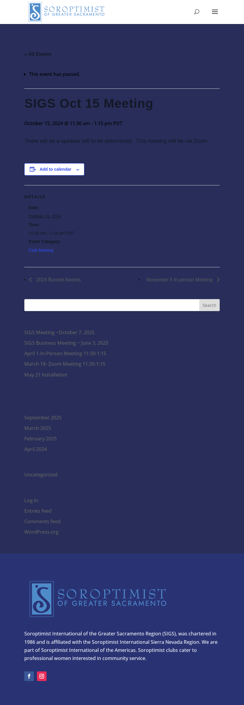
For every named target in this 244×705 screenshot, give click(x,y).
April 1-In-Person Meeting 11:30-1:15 (65, 353)
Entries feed (38, 511)
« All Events (37, 54)
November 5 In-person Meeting (180, 279)
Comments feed (42, 521)
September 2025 (43, 417)
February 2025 (40, 438)
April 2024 (35, 449)
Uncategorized (41, 474)
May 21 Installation (45, 374)
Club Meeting (41, 250)
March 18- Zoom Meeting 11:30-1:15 (64, 364)
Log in (31, 500)
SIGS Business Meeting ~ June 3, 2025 (66, 343)
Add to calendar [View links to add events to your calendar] (55, 169)
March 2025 (37, 428)
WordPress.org (41, 532)
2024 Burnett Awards (58, 279)
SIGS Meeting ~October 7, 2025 (59, 332)
